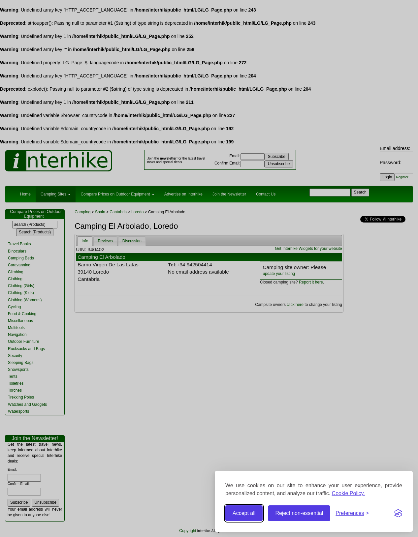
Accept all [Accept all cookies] (244, 513)
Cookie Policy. (348, 493)
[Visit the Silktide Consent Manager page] (398, 513)
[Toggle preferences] (352, 513)
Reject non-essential (299, 513)
